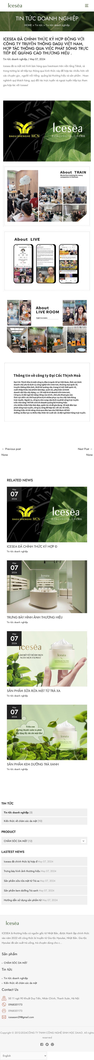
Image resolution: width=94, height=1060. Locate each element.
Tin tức (39, 25)
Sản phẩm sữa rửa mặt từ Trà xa (21, 881)
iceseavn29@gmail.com (21, 1017)
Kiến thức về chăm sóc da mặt (21, 821)
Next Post (70, 452)
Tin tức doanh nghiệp (58, 25)
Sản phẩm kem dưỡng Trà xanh (21, 890)
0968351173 (15, 1004)
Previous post (24, 452)
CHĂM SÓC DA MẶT (15, 841)
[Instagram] (52, 1044)
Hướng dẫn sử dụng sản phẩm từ (23, 900)
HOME (28, 25)
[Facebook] (41, 1044)
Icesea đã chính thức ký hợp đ (20, 861)
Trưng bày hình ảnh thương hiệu (22, 871)
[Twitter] (47, 1044)
